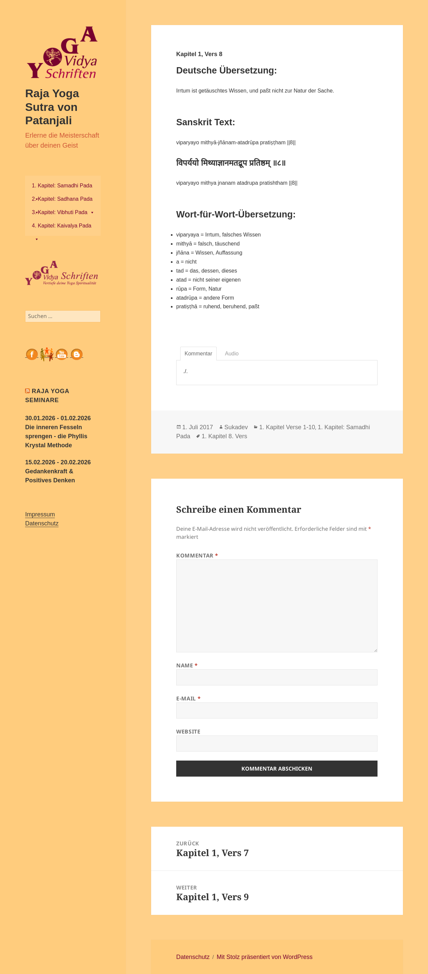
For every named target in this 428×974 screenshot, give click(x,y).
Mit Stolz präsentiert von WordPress (265, 957)
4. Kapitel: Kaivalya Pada (61, 227)
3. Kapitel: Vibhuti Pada (63, 212)
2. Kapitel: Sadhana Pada (62, 201)
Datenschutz (42, 523)
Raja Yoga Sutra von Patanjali (52, 107)
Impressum (40, 514)
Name (187, 665)
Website (188, 731)
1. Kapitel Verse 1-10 (287, 427)
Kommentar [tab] (198, 353)
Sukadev (236, 427)
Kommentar (197, 555)
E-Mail (188, 698)
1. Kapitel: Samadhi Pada (62, 187)
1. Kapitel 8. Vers (224, 436)
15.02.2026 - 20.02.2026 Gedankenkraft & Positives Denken (58, 471)
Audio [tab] (232, 353)
